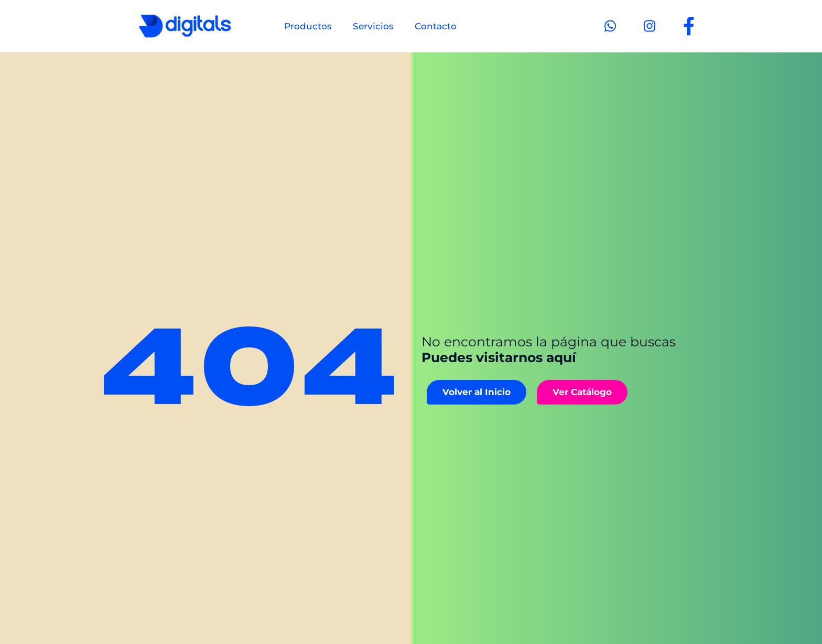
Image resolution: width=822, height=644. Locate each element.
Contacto (436, 26)
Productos (308, 26)
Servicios (373, 26)
